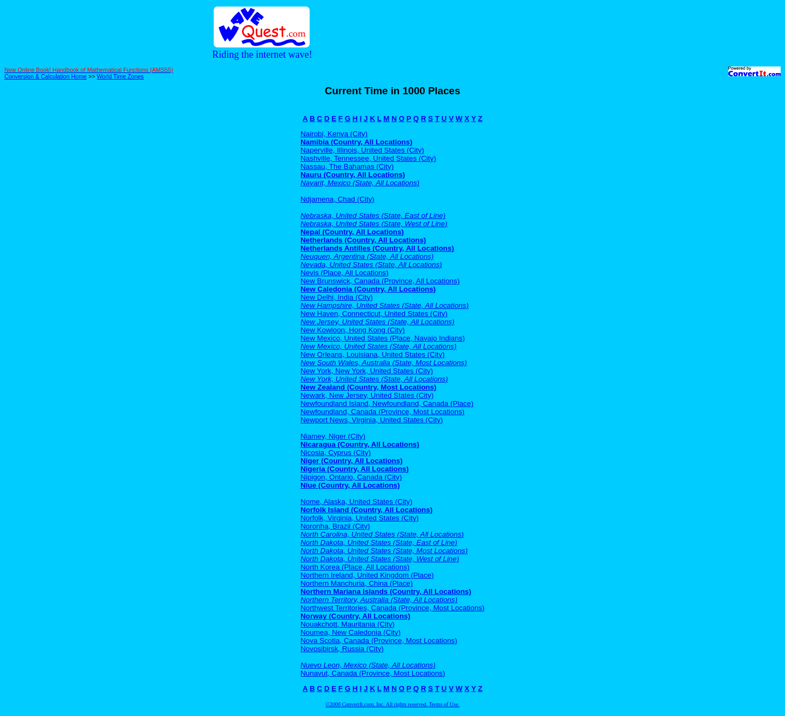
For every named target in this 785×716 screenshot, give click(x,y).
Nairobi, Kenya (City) (333, 134)
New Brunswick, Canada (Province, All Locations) (380, 281)
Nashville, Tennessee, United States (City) (368, 158)
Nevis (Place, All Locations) (344, 273)
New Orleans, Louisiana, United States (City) (372, 354)
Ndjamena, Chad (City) (337, 199)
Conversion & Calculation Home (45, 76)
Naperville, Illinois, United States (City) (362, 150)
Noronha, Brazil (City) (335, 526)
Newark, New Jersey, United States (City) (366, 395)
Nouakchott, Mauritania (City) (347, 624)
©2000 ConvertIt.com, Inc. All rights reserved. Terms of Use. (392, 704)
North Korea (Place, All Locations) (354, 567)
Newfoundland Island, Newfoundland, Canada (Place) (386, 403)
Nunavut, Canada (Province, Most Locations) (372, 673)
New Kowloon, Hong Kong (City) (352, 330)
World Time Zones (119, 76)
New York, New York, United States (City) (366, 371)
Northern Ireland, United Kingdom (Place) (366, 575)
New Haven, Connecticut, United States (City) (374, 314)
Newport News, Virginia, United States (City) (371, 420)
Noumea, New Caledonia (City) (350, 632)
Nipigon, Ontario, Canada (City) (351, 477)
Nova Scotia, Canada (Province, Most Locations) (378, 640)
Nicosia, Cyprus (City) (335, 452)
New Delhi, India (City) (336, 297)
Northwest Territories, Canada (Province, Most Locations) (392, 608)
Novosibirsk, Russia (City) (342, 649)
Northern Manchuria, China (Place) (356, 583)
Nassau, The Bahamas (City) (347, 166)
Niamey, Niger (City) (332, 436)
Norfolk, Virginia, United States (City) (359, 518)
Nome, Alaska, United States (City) (356, 501)
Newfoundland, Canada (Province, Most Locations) (382, 412)
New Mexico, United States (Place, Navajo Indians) (382, 338)
